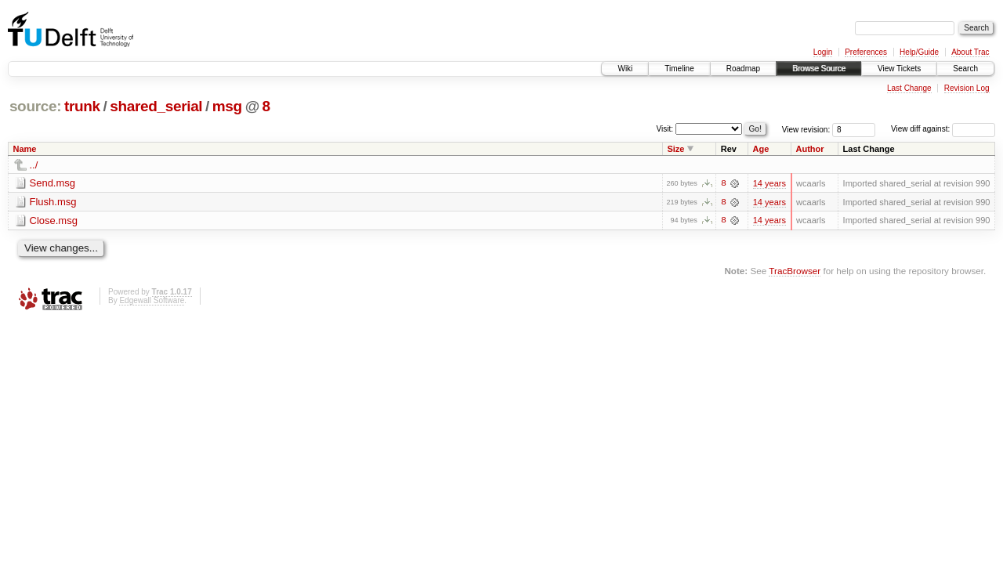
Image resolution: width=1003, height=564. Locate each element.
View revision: (806, 129)
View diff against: (943, 129)
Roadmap (743, 68)
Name (25, 149)
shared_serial (156, 106)
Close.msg (54, 220)
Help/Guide (919, 52)
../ (34, 165)
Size (675, 149)
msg (227, 106)
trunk (82, 106)
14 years (769, 183)
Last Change (909, 88)
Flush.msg (53, 202)
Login (822, 52)
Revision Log (967, 88)
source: (35, 106)
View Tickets (899, 68)
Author (810, 149)
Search (965, 68)
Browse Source (818, 68)
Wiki (624, 68)
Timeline (678, 68)
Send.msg (53, 183)
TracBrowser (794, 271)
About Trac (970, 52)
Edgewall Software (151, 300)
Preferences (866, 52)
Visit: (665, 128)
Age (761, 149)
